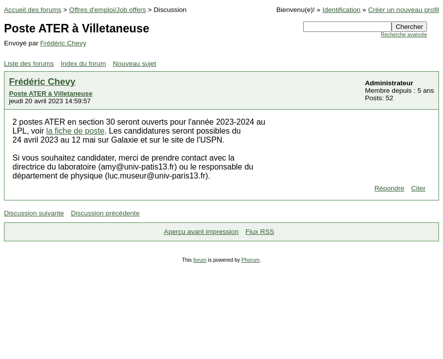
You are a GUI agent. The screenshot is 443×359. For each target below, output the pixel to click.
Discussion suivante (34, 213)
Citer (418, 188)
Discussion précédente (105, 213)
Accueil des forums (32, 9)
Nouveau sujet (134, 63)
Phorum (250, 260)
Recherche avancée (404, 34)
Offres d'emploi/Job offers (107, 9)
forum (200, 260)
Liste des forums (29, 63)
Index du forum (83, 63)
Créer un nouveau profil (403, 9)
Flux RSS (259, 231)
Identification (341, 9)
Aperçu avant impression (201, 231)
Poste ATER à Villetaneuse (50, 93)
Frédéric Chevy (63, 43)
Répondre (390, 188)
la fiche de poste (75, 131)
